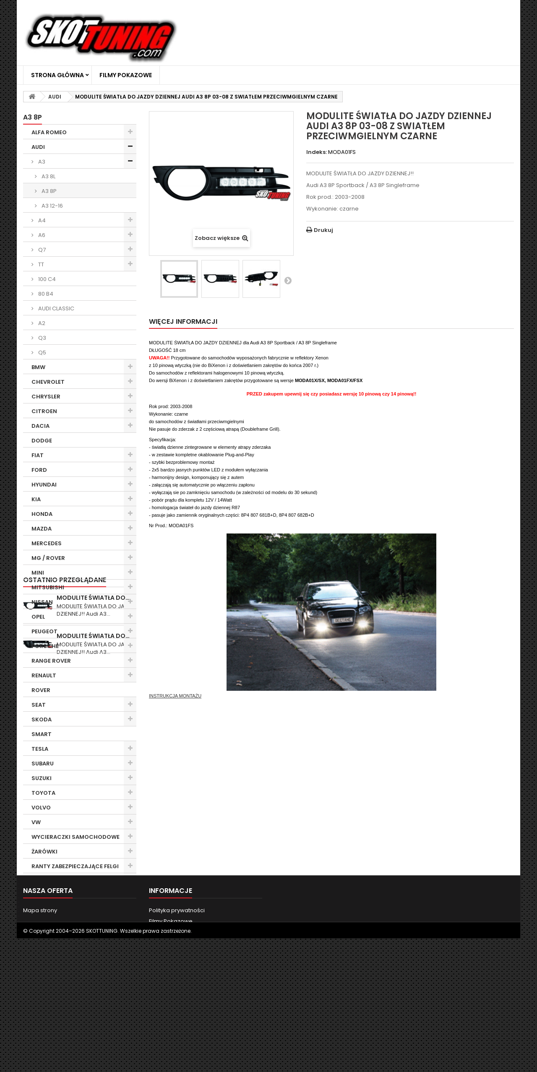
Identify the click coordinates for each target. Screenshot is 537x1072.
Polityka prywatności (177, 1033)
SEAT (38, 705)
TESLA (39, 749)
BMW (38, 367)
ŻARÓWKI (44, 852)
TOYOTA (43, 793)
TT (40, 264)
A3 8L (47, 176)
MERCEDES (46, 543)
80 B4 (45, 294)
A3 (41, 162)
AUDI (38, 147)
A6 (41, 235)
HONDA (41, 514)
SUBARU (42, 764)
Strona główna (57, 75)
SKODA (41, 719)
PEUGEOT (44, 631)
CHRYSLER (45, 397)
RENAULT (43, 675)
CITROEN (44, 411)
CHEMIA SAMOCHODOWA (67, 881)
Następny (288, 280)
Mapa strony (40, 1033)
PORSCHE (45, 646)
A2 (41, 323)
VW (36, 822)
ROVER (40, 690)
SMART (41, 734)
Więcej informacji (183, 321)
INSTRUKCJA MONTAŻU (175, 695)
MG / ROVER (48, 558)
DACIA (40, 426)
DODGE (41, 441)
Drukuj (323, 230)
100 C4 (46, 279)
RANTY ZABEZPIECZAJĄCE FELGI (75, 866)
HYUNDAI (44, 485)
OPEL (38, 617)
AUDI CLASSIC (55, 308)
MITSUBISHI (47, 587)
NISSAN (42, 602)
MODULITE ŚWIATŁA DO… (93, 920)
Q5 (41, 352)
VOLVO (41, 808)
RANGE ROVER (51, 661)
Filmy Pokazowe (125, 75)
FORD (39, 470)
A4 (41, 220)
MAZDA (41, 529)
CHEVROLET (48, 382)
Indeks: (316, 152)
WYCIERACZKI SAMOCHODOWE (75, 837)
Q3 (41, 338)
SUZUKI (41, 778)
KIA (36, 499)
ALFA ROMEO (49, 132)
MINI (37, 573)
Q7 (41, 250)
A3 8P (48, 191)
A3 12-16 (51, 206)
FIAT (37, 455)
